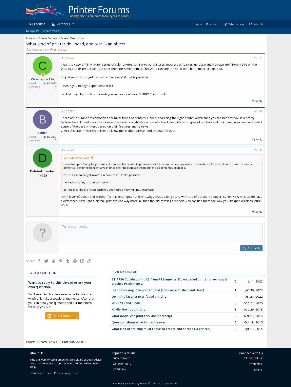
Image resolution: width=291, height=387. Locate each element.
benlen (42, 133)
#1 (261, 57)
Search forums (51, 31)
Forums (39, 24)
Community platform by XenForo (145, 383)
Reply (258, 101)
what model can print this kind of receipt (142, 316)
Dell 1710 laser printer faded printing (139, 296)
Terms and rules (41, 373)
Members (63, 24)
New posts (32, 31)
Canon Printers (122, 363)
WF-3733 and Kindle (126, 303)
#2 (261, 111)
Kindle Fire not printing (129, 309)
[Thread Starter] (43, 75)
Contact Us (253, 358)
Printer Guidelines (94, 131)
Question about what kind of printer (139, 322)
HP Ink (258, 369)
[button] (73, 24)
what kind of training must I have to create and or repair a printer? (161, 329)
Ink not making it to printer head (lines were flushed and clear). (158, 290)
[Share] (255, 57)
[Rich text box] (162, 233)
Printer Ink (255, 364)
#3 (261, 150)
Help (76, 373)
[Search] (256, 24)
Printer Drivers (121, 358)
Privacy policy (62, 373)
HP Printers (119, 369)
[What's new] (233, 24)
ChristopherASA (38, 49)
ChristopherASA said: (76, 157)
